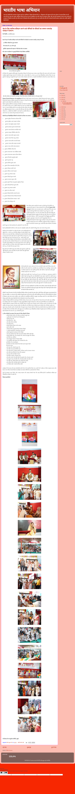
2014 (62, 113)
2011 (62, 119)
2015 (62, 111)
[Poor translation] (5, 773)
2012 (62, 117)
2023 (62, 99)
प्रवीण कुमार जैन (64, 88)
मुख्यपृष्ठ (29, 747)
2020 (62, 107)
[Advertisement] (65, 46)
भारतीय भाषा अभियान (21, 10)
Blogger (43, 760)
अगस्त (63, 101)
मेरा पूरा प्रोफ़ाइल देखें (63, 90)
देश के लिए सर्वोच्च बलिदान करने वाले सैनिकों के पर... (67, 103)
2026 (62, 95)
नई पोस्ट (5, 747)
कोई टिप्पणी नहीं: (21, 742)
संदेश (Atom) (9, 750)
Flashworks (33, 760)
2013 (62, 115)
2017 (62, 109)
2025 (62, 97)
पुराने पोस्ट (53, 747)
